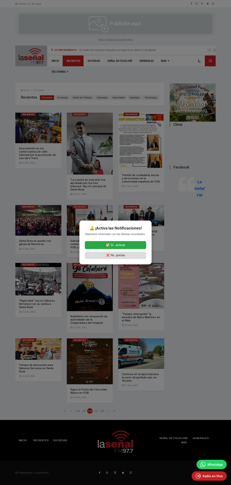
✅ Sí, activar (115, 245)
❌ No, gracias (115, 255)
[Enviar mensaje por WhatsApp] (212, 464)
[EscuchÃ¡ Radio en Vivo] (209, 476)
